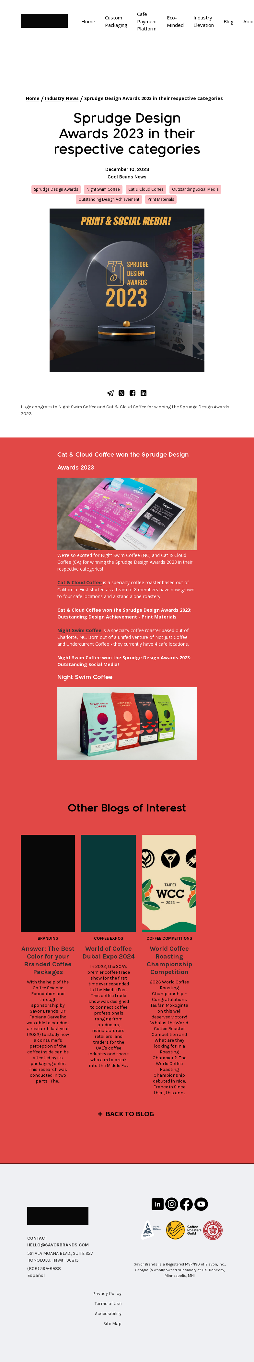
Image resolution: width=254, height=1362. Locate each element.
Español (36, 1273)
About (243, 20)
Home (87, 20)
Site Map (112, 1321)
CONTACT (37, 1236)
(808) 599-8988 (44, 1266)
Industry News (62, 97)
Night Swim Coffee (79, 629)
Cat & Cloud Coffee (79, 581)
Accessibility (108, 1311)
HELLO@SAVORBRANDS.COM (58, 1243)
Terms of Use (108, 1301)
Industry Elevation (198, 20)
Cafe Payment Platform (144, 20)
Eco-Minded (171, 20)
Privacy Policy (106, 1291)
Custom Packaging (114, 20)
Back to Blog (130, 1111)
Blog (222, 20)
